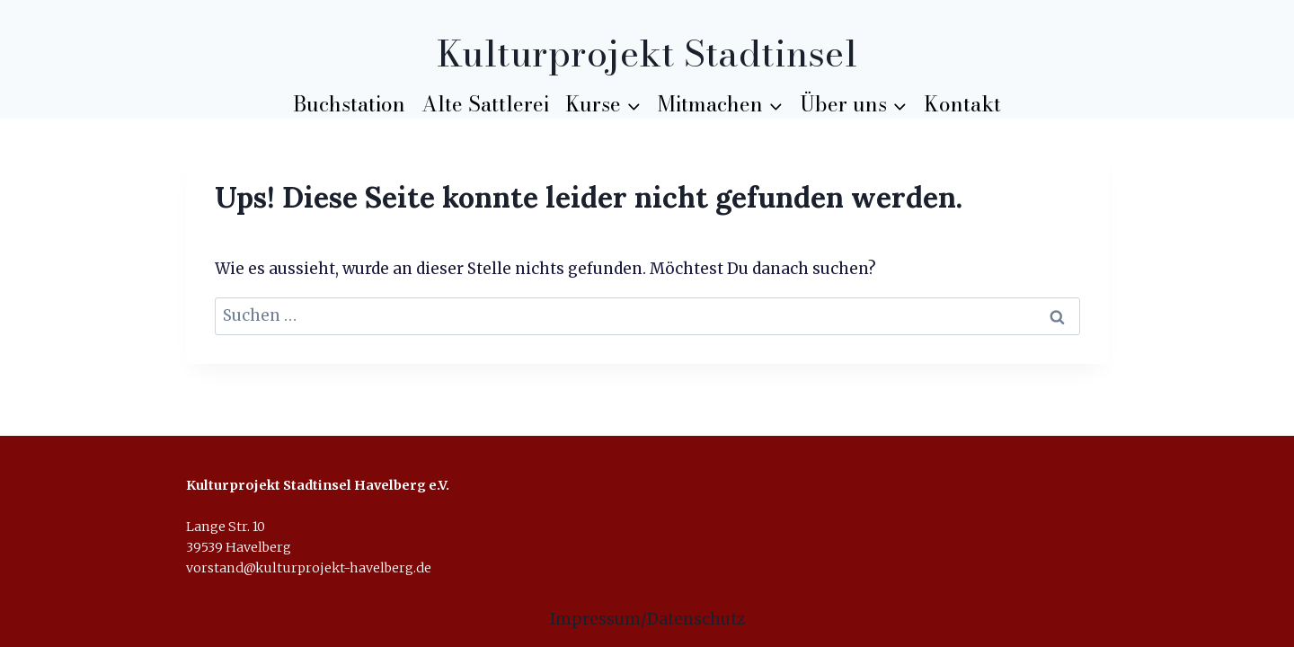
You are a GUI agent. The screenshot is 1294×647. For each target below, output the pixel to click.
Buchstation (349, 104)
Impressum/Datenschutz (647, 619)
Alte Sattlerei (485, 104)
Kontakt (962, 104)
